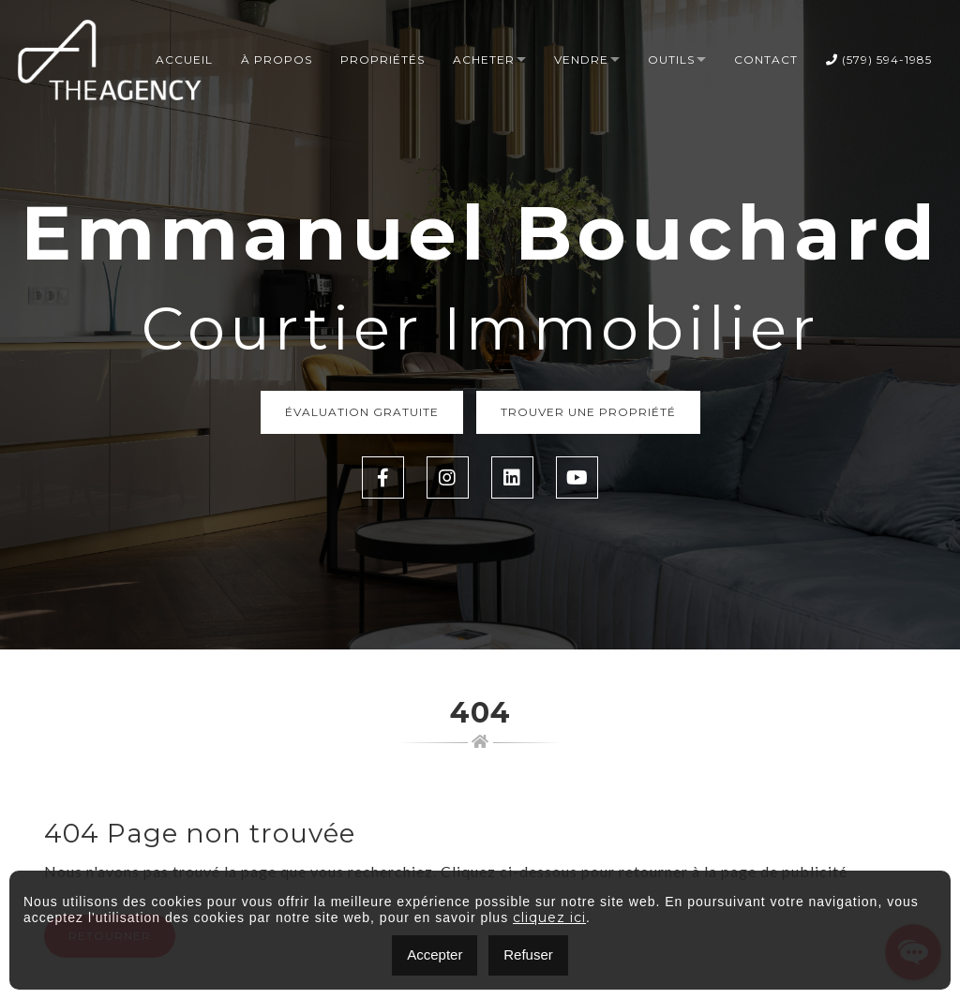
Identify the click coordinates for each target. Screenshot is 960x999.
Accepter (434, 954)
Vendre (581, 59)
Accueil (184, 59)
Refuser (528, 954)
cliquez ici (549, 917)
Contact (766, 59)
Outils (671, 59)
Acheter (484, 59)
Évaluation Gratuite (362, 412)
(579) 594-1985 (879, 59)
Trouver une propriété (588, 412)
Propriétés (382, 59)
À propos (276, 59)
